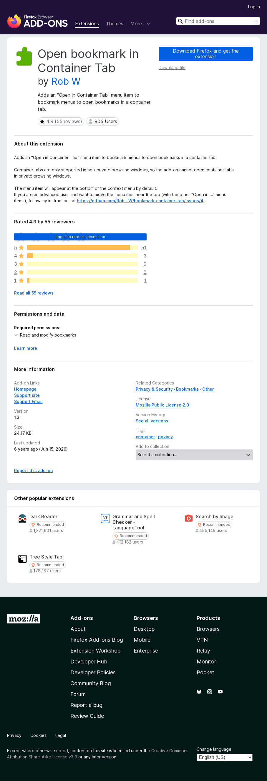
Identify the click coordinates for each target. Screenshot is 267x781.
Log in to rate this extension (80, 237)
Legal (60, 735)
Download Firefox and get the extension (206, 53)
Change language (214, 749)
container (145, 436)
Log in (254, 6)
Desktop (144, 629)
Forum (78, 694)
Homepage (25, 389)
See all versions (152, 420)
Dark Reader (43, 516)
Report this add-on (33, 470)
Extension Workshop (95, 651)
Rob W (65, 81)
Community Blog (90, 683)
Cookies (38, 735)
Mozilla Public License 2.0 (162, 404)
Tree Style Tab (45, 557)
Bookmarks (187, 389)
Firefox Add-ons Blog (96, 640)
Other (208, 389)
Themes (114, 23)
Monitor (206, 661)
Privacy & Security (154, 389)
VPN (202, 640)
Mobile (142, 640)
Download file (172, 67)
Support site (27, 395)
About (78, 629)
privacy (165, 436)
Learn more (25, 348)
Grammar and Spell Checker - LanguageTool (133, 522)
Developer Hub (88, 661)
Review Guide (87, 716)
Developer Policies (93, 672)
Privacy (14, 735)
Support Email (28, 401)
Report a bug (86, 705)
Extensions (87, 23)
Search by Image (214, 516)
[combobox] (218, 21)
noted (62, 750)
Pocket (205, 672)
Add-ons (81, 618)
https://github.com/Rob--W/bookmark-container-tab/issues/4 (140, 200)
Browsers (208, 629)
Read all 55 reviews (34, 292)
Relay (203, 651)
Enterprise (146, 651)
